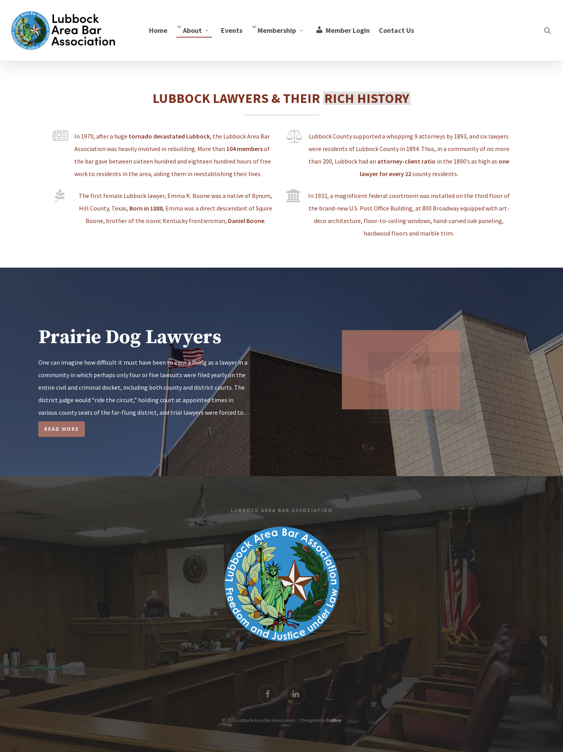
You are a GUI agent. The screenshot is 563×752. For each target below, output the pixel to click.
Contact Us (396, 30)
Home (158, 30)
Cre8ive (333, 720)
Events (231, 30)
